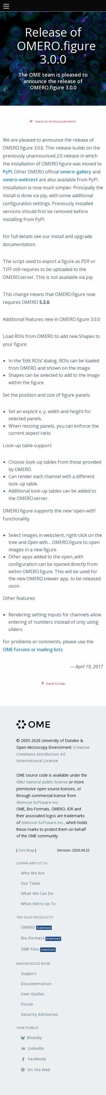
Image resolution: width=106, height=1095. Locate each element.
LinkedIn (32, 1048)
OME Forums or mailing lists (33, 649)
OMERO (36, 927)
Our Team (30, 883)
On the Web (35, 1069)
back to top (53, 683)
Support (28, 973)
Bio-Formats (41, 938)
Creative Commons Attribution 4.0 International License (52, 754)
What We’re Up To (38, 903)
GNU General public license (42, 782)
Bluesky (31, 1037)
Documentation (36, 983)
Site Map (26, 850)
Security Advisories (39, 1014)
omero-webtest (20, 179)
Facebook (33, 1059)
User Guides (32, 994)
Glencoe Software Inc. (37, 802)
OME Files (38, 949)
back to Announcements (53, 121)
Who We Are (32, 873)
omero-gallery (75, 172)
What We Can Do (37, 893)
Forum (27, 1004)
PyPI (7, 172)
